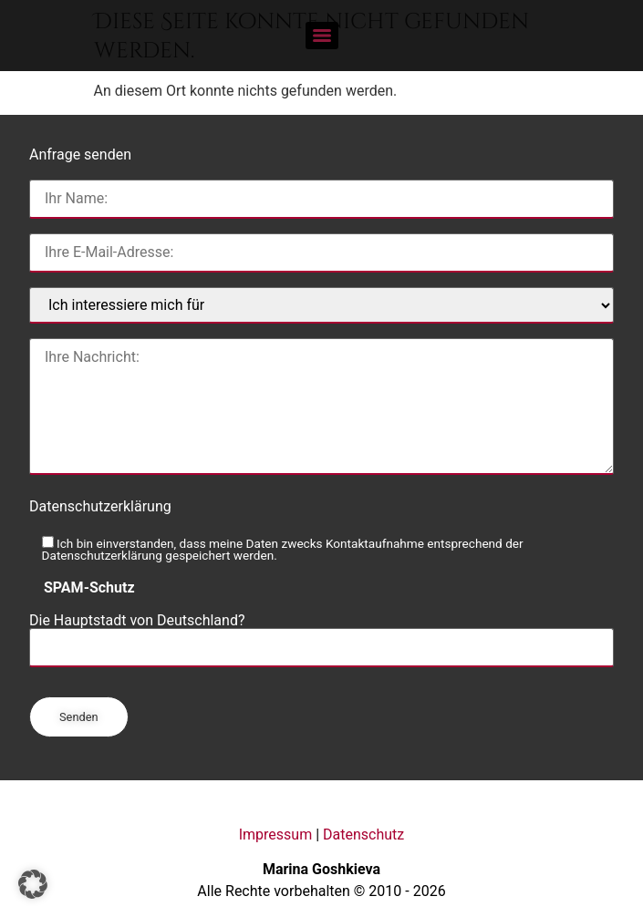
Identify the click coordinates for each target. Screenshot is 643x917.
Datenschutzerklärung (100, 506)
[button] (33, 884)
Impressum (276, 834)
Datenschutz (363, 834)
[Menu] (322, 35)
